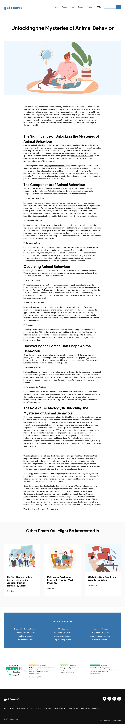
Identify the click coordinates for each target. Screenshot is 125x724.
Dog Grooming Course (62, 640)
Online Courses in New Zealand (90, 708)
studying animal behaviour (55, 166)
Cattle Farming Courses (100, 633)
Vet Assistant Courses (62, 636)
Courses (80, 7)
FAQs (99, 7)
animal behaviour (38, 145)
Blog (72, 7)
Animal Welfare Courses (35, 491)
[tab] (62, 621)
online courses (45, 443)
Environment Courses (100, 629)
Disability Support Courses (100, 636)
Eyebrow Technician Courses (25, 629)
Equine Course (42, 494)
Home (56, 7)
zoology (84, 109)
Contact (90, 7)
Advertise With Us (22, 708)
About (64, 7)
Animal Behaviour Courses (82, 156)
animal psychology (81, 357)
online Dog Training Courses (66, 425)
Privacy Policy (117, 720)
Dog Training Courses (62, 633)
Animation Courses (25, 640)
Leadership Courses (25, 636)
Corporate (47, 708)
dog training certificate (50, 176)
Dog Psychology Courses (68, 491)
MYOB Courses (62, 629)
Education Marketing (60, 708)
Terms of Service (104, 720)
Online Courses (73, 708)
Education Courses (99, 640)
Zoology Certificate (62, 494)
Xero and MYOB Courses (25, 633)
